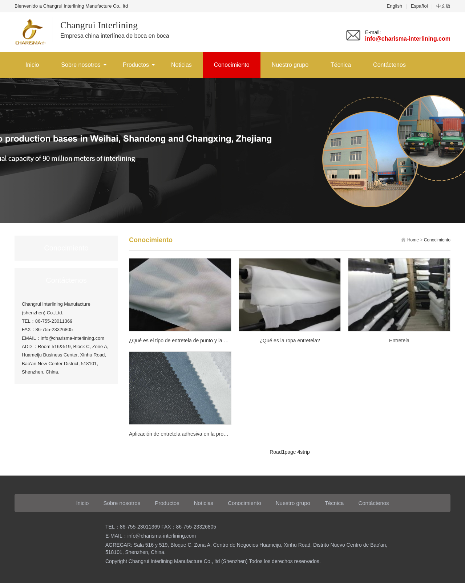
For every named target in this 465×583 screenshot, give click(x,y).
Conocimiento (232, 65)
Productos (136, 65)
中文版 (443, 6)
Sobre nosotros (81, 65)
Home (413, 239)
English (395, 6)
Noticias (181, 65)
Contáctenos (389, 65)
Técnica (341, 65)
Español (419, 6)
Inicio (32, 65)
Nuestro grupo (290, 65)
